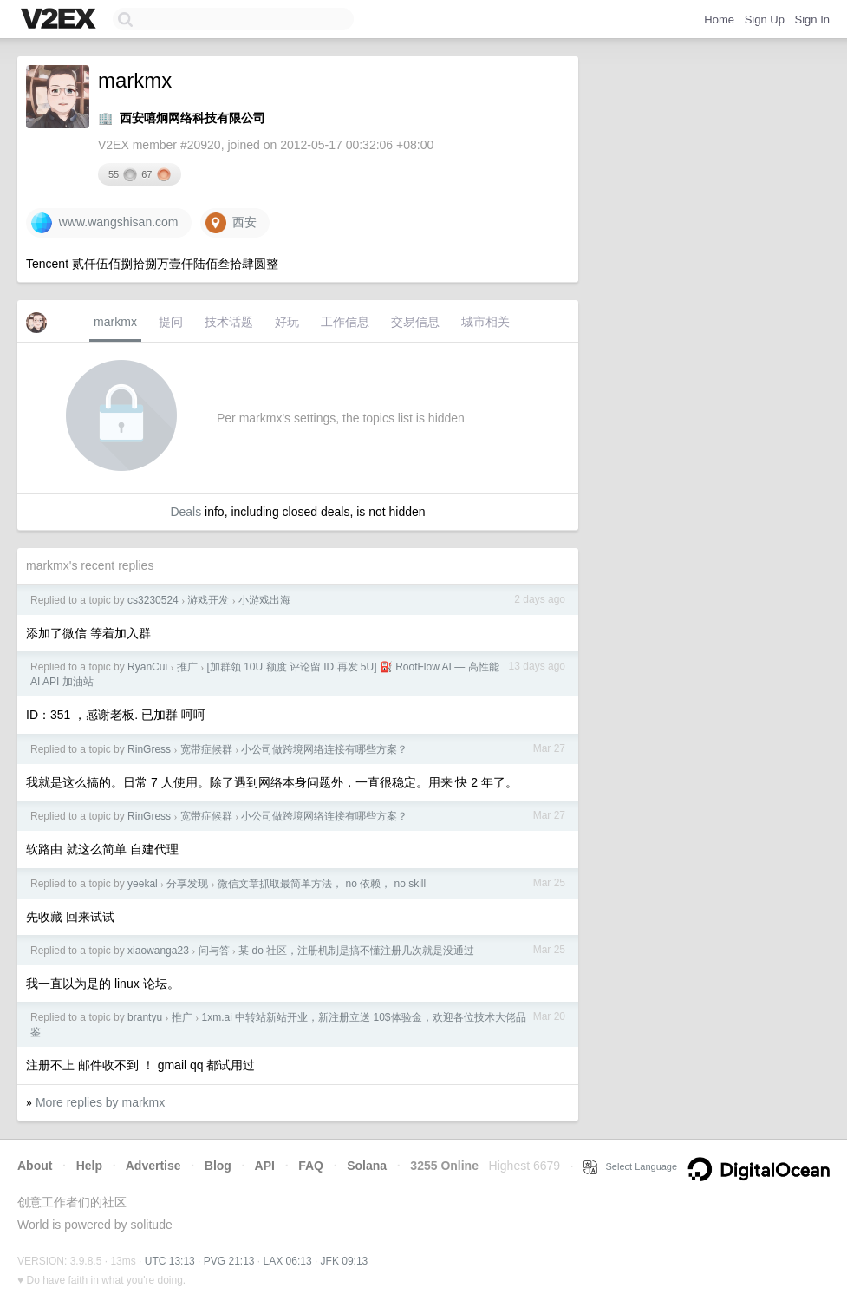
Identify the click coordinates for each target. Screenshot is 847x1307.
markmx (115, 322)
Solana (367, 1166)
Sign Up (765, 19)
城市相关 (485, 322)
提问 (171, 322)
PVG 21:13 (229, 1261)
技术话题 (229, 322)
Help (89, 1166)
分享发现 (187, 884)
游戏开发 (208, 600)
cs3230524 (153, 600)
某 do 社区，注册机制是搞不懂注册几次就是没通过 (356, 950)
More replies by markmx (100, 1102)
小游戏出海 (264, 600)
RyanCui (147, 667)
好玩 (287, 322)
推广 (187, 667)
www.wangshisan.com (105, 222)
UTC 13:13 (170, 1261)
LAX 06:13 (288, 1261)
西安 (231, 222)
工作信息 (345, 322)
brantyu (144, 1017)
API (265, 1166)
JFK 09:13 (344, 1261)
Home (719, 19)
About (34, 1166)
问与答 (214, 950)
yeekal (142, 884)
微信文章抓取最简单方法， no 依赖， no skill (322, 884)
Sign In (812, 19)
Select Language (630, 1166)
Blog (218, 1166)
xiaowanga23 (158, 950)
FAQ (310, 1166)
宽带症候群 (206, 749)
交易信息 (415, 322)
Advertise (153, 1166)
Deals (185, 512)
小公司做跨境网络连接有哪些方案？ (324, 749)
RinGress (149, 749)
